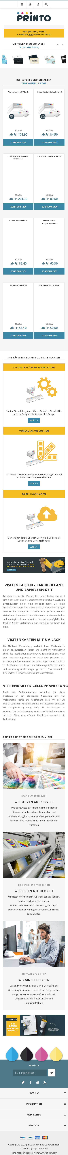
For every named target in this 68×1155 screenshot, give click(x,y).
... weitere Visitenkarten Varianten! (18, 157)
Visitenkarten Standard (49, 285)
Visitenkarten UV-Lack (18, 92)
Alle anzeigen (29, 47)
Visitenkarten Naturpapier (49, 156)
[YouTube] (37, 1082)
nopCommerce (40, 1148)
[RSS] (45, 1082)
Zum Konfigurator (34, 83)
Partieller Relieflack (18, 221)
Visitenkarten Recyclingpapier (49, 222)
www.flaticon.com (48, 1152)
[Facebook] (30, 1082)
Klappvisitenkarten (18, 285)
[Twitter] (23, 1082)
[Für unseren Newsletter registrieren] (30, 1073)
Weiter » (34, 420)
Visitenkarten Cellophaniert (49, 92)
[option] (10, 59)
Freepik (29, 1152)
